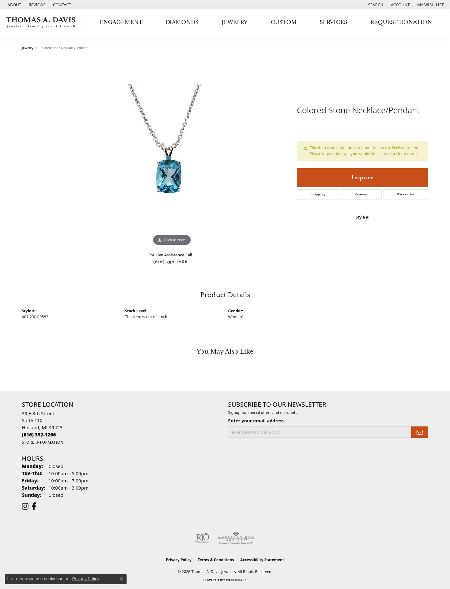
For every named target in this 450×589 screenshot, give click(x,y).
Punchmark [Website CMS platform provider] (236, 580)
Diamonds (182, 22)
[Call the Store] (39, 434)
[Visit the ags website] (236, 538)
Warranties (406, 194)
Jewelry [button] (235, 22)
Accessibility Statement (262, 559)
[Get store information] (42, 442)
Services (333, 22)
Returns (361, 194)
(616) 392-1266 (170, 261)
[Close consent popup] (121, 579)
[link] (13, 4)
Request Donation (401, 22)
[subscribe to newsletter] (419, 432)
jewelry (27, 48)
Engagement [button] (121, 22)
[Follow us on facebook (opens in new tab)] (34, 506)
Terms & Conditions (216, 559)
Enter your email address (256, 420)
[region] (172, 153)
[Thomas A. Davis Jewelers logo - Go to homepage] (42, 22)
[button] (375, 4)
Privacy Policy (179, 559)
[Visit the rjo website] (203, 538)
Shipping (318, 194)
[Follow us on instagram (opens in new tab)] (25, 506)
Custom (284, 22)
